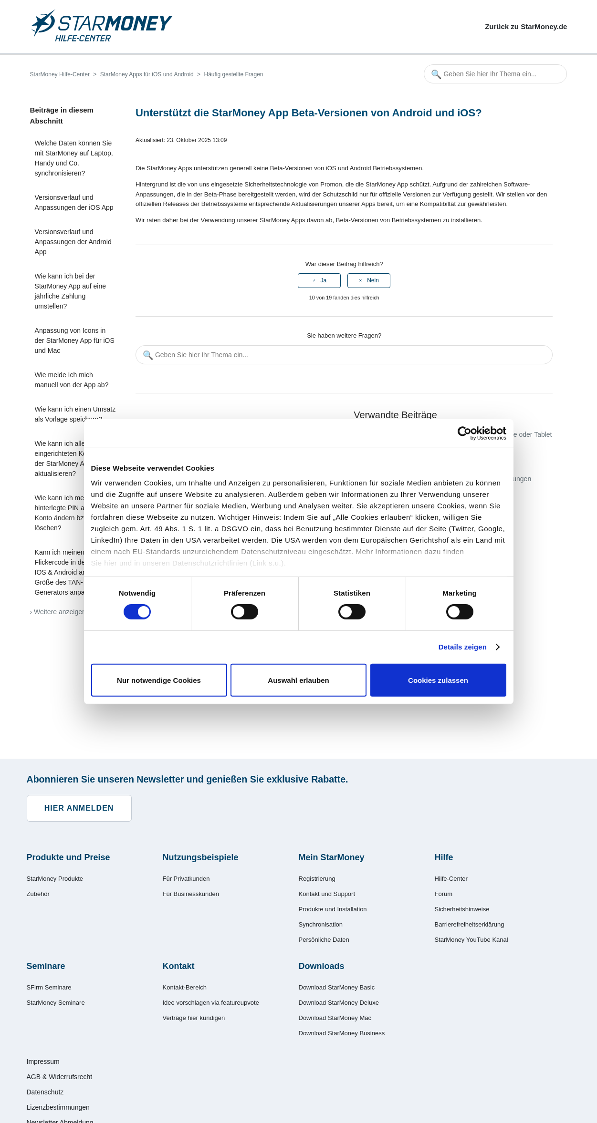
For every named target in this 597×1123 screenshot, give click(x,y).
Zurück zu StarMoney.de (526, 26)
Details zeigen (463, 647)
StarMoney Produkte (55, 878)
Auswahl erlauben (298, 680)
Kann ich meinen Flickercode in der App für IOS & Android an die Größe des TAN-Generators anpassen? (73, 572)
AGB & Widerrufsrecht (60, 1077)
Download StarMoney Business (342, 1033)
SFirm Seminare (49, 987)
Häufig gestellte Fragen (233, 74)
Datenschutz (45, 1092)
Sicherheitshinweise (462, 909)
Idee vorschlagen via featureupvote (211, 1002)
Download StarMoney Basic (337, 987)
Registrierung (317, 878)
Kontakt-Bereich (185, 987)
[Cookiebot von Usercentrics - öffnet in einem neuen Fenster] (464, 433)
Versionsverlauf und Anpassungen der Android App (73, 242)
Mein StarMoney (332, 857)
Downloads (322, 966)
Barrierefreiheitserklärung (469, 924)
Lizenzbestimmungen (58, 1107)
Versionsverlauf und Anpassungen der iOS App (74, 202)
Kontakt (179, 966)
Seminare (46, 966)
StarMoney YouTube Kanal (471, 939)
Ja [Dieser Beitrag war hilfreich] (324, 280)
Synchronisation (321, 924)
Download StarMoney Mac (335, 1017)
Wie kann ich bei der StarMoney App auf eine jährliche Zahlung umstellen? (70, 291)
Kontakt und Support (327, 893)
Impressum (43, 1061)
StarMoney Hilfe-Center (60, 74)
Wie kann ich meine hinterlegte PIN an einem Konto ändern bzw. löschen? (71, 513)
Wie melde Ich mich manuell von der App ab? (72, 380)
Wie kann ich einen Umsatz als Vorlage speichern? (75, 414)
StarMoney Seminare (56, 1002)
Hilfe (444, 857)
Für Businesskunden (191, 893)
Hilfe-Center (451, 878)
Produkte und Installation (333, 909)
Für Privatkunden (186, 878)
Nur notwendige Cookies (159, 680)
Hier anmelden (79, 808)
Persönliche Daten (324, 939)
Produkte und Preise (68, 857)
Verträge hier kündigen (194, 1017)
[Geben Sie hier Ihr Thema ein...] (495, 73)
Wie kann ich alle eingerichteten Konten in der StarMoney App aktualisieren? (71, 458)
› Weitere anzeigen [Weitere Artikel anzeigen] (58, 612)
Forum (444, 893)
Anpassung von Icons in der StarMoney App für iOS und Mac (75, 340)
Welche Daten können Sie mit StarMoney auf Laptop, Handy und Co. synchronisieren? (74, 158)
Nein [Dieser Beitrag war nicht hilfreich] (373, 280)
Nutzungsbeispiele (201, 857)
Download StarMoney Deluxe (339, 1002)
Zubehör (38, 893)
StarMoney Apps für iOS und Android (147, 74)
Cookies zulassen (438, 680)
